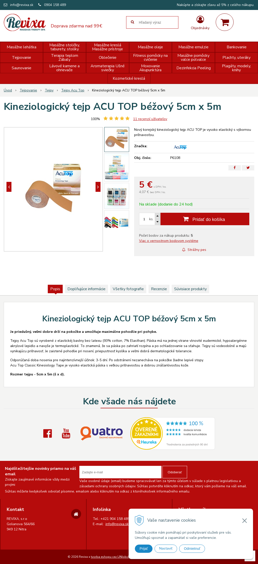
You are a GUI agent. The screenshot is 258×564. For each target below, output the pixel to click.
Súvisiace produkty (190, 289)
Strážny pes (194, 249)
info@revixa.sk (21, 4)
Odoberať (175, 472)
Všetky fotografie (128, 289)
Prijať (144, 549)
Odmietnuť (192, 549)
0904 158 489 (55, 4)
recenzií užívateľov (150, 119)
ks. (151, 219)
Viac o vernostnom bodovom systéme (168, 240)
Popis (55, 289)
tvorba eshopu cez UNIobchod (112, 557)
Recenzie (159, 289)
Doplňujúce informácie (86, 289)
